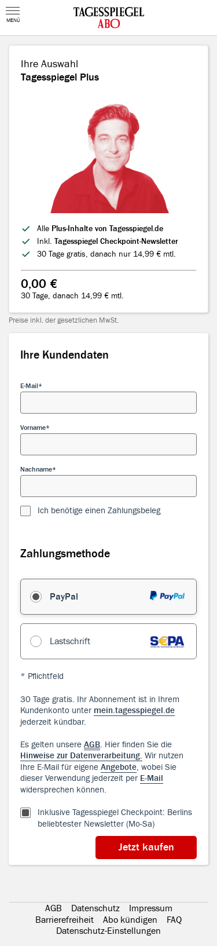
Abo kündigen (130, 920)
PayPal (64, 596)
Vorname (33, 427)
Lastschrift (70, 641)
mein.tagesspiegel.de (134, 710)
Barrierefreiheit (64, 920)
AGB (53, 908)
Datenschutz (95, 908)
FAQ (174, 920)
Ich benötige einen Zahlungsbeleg (99, 511)
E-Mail (29, 386)
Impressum (150, 908)
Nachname (36, 469)
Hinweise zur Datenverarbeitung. (81, 756)
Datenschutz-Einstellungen (108, 931)
